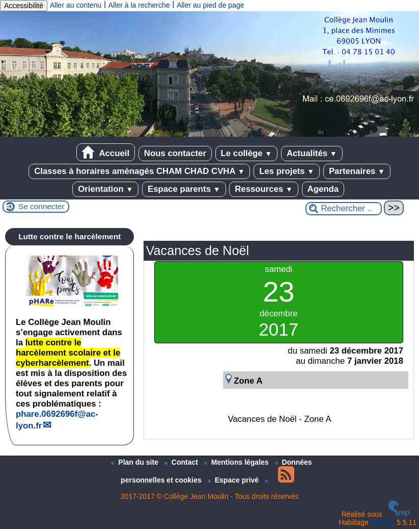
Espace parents (184, 189)
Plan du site (135, 462)
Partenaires (357, 171)
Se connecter (41, 206)
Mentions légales (237, 462)
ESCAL (383, 522)
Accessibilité (23, 6)
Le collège (246, 153)
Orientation (105, 189)
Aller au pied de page (210, 5)
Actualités (312, 153)
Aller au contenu (75, 5)
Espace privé (234, 480)
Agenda (323, 189)
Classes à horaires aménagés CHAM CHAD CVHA (139, 171)
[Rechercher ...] (343, 208)
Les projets (286, 171)
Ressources (264, 189)
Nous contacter (175, 153)
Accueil (105, 152)
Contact (182, 462)
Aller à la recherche (139, 5)
